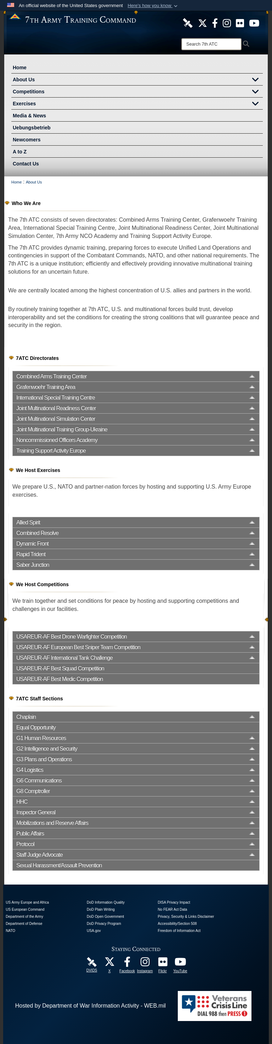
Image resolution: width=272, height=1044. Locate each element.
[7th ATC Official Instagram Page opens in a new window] (227, 22)
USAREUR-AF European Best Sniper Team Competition (78, 647)
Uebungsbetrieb (32, 127)
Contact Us (26, 164)
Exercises (138, 104)
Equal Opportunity (36, 727)
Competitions (138, 92)
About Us (138, 80)
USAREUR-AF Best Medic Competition (59, 679)
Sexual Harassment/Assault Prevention (59, 865)
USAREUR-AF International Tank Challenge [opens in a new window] (64, 658)
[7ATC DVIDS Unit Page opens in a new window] (187, 22)
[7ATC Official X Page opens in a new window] (202, 22)
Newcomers (27, 139)
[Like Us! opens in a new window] (215, 22)
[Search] (211, 44)
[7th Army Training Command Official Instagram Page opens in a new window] (145, 964)
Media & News (29, 115)
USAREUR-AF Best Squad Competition (60, 668)
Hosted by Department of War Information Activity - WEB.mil (90, 1006)
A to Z (20, 151)
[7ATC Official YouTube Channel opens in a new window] (254, 22)
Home (20, 67)
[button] (153, 5)
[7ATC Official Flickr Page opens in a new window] (240, 22)
